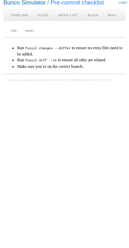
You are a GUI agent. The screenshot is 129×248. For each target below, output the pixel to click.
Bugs (93, 15)
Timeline (19, 15)
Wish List (68, 15)
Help (14, 30)
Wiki (112, 15)
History (29, 30)
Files (43, 15)
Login (123, 2)
